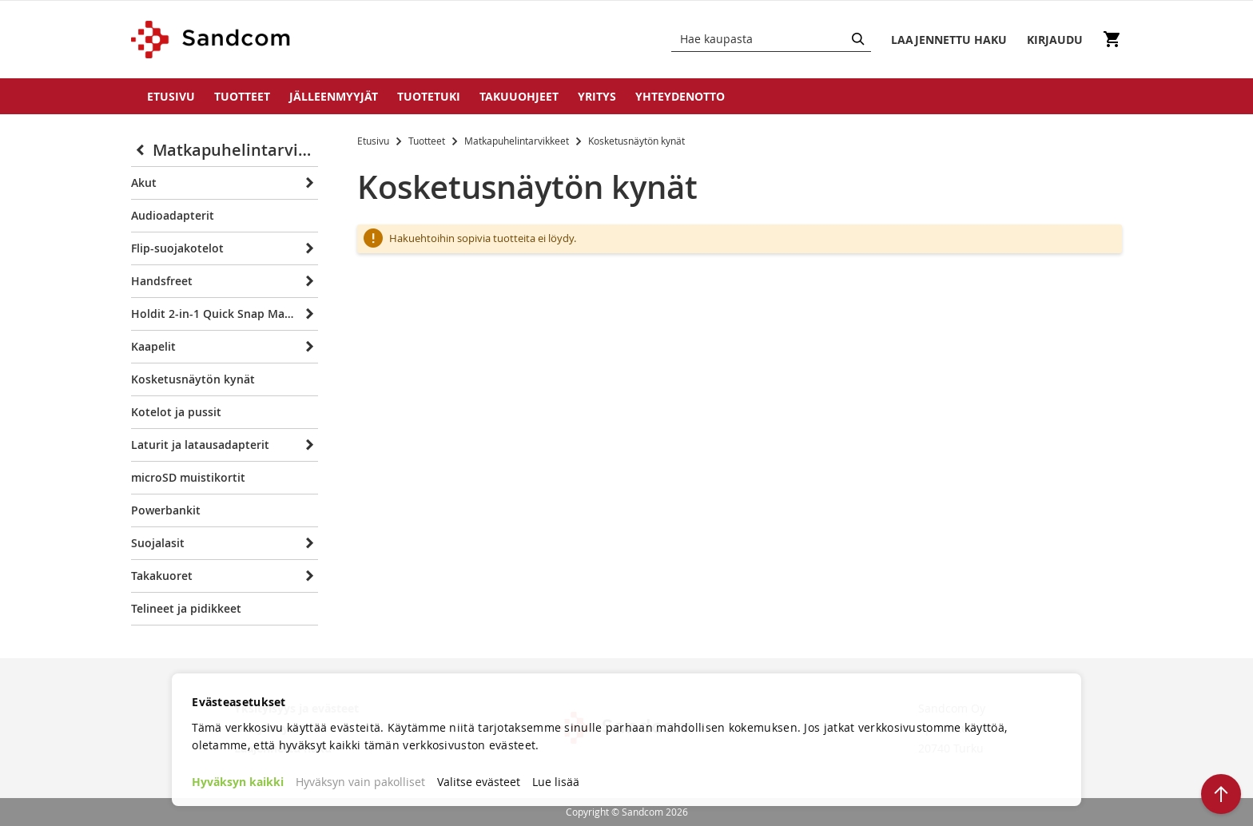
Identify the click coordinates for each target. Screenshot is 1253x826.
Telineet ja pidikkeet (186, 608)
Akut (144, 182)
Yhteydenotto (680, 96)
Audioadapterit (172, 215)
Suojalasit (158, 542)
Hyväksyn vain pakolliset (360, 781)
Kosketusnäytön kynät (193, 379)
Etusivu (171, 96)
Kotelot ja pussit (176, 411)
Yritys (597, 96)
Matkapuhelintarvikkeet (517, 140)
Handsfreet (162, 280)
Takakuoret (162, 575)
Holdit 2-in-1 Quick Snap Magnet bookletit (213, 313)
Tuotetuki (428, 96)
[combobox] (771, 39)
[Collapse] (142, 150)
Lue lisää (555, 781)
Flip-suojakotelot (177, 248)
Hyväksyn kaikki (238, 781)
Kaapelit (153, 346)
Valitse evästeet (478, 781)
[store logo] (211, 39)
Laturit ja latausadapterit (200, 444)
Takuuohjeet (519, 96)
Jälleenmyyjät (333, 96)
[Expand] (307, 183)
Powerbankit (166, 510)
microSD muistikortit (188, 477)
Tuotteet (242, 96)
